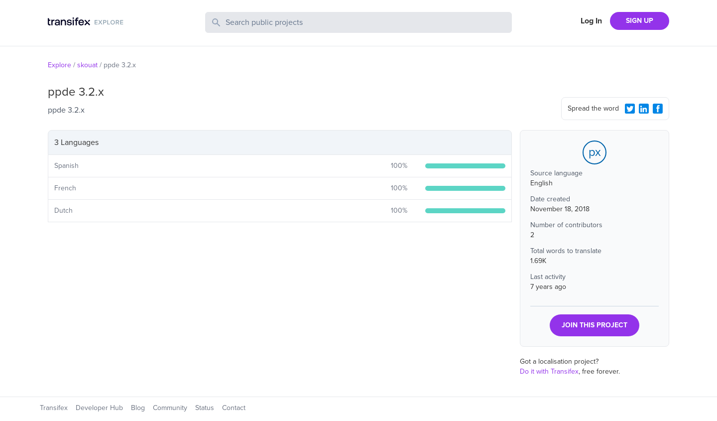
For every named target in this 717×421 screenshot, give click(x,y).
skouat (87, 65)
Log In (591, 21)
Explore (59, 65)
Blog (138, 408)
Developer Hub (99, 408)
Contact (233, 408)
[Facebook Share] (658, 109)
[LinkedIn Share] (644, 109)
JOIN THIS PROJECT (594, 325)
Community (170, 408)
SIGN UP (639, 20)
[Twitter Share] (630, 109)
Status (204, 408)
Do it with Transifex (549, 371)
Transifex (54, 408)
